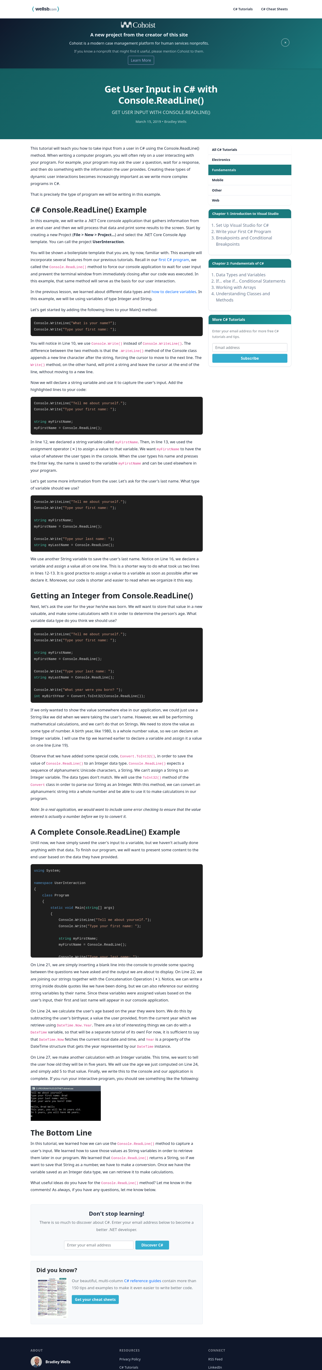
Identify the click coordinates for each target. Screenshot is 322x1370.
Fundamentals (224, 170)
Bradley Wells (58, 1361)
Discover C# (152, 1245)
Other (217, 190)
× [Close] (285, 42)
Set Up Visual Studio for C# (242, 225)
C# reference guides (142, 1280)
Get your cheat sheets (95, 1299)
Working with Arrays (236, 287)
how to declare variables (174, 291)
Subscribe (250, 358)
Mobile (218, 180)
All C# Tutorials (224, 149)
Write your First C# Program (243, 231)
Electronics (221, 159)
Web (215, 200)
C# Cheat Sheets (274, 9)
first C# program (174, 259)
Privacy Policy (130, 1359)
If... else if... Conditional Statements (251, 281)
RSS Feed (215, 1359)
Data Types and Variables (241, 274)
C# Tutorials (243, 9)
